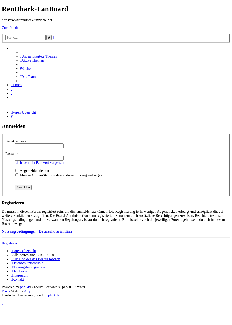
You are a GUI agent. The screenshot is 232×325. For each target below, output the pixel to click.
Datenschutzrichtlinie (55, 231)
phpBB (25, 287)
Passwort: (12, 154)
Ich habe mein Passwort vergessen (39, 162)
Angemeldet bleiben (32, 171)
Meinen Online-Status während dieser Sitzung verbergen (58, 175)
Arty (27, 291)
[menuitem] (38, 56)
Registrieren (10, 243)
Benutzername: (16, 141)
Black (6, 291)
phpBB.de (52, 295)
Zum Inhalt (10, 28)
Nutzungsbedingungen (19, 231)
